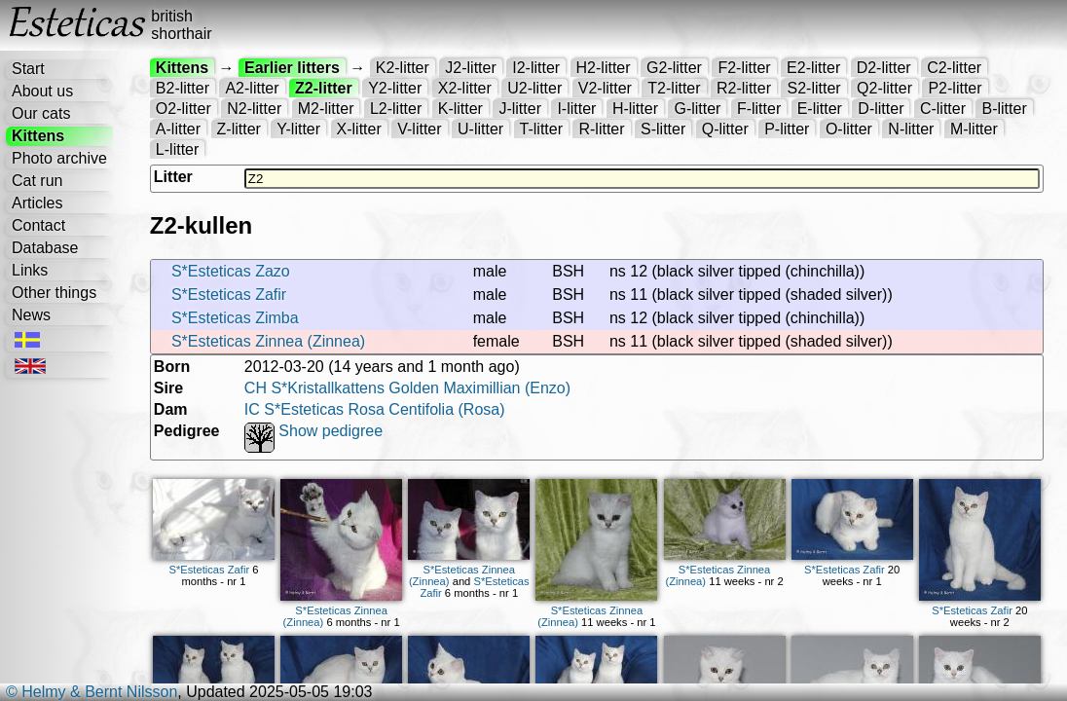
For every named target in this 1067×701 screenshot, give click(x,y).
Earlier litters (292, 67)
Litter (173, 176)
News (31, 315)
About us (42, 91)
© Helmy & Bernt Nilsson (91, 691)
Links (30, 270)
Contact (38, 225)
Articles (37, 203)
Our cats (41, 113)
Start (28, 68)
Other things (54, 292)
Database (45, 248)
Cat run (37, 180)
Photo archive (59, 158)
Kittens (38, 136)
